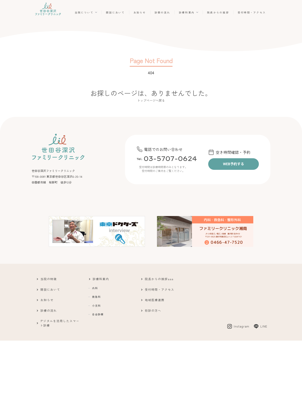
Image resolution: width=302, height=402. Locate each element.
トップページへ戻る (151, 100)
